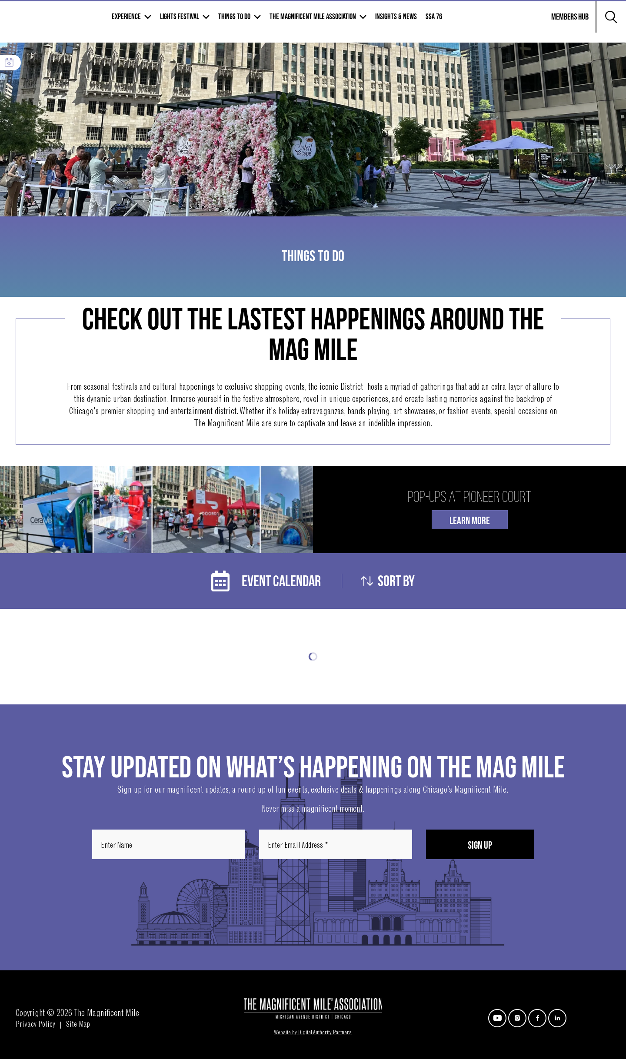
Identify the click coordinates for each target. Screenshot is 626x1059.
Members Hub (565, 27)
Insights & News (460, 22)
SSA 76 (497, 22)
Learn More (470, 521)
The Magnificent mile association (376, 22)
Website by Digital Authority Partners (313, 1033)
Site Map (78, 1025)
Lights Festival (243, 22)
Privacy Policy (35, 1025)
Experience (190, 22)
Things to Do (298, 22)
